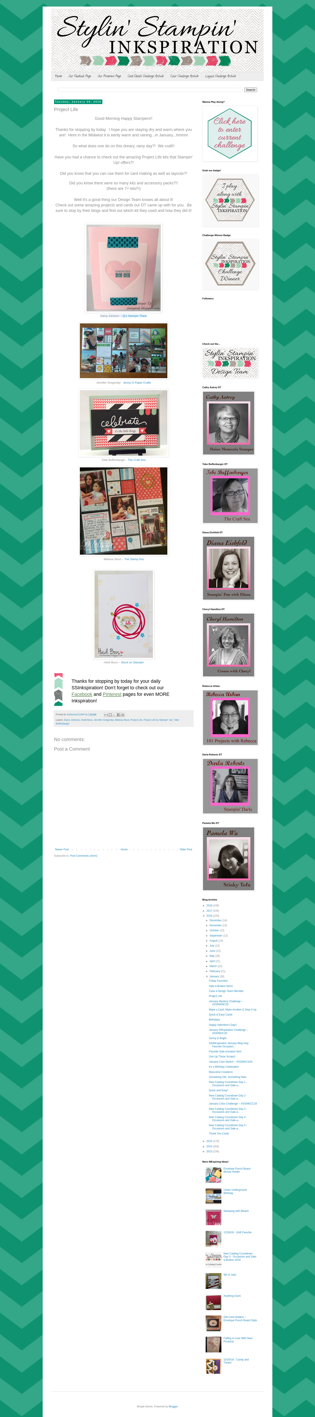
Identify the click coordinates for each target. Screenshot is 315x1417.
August (214, 940)
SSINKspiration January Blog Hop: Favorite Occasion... (229, 1045)
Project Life (136, 720)
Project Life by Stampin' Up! (158, 720)
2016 (209, 915)
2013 (209, 1151)
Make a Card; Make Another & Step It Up (232, 1009)
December (216, 920)
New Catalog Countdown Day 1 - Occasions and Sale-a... (228, 1084)
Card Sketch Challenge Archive (146, 76)
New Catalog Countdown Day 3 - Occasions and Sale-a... (228, 1110)
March (214, 966)
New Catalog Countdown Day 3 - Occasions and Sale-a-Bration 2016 (240, 1256)
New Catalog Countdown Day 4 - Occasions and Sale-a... (228, 1119)
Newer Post (62, 849)
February (215, 971)
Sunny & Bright (217, 1038)
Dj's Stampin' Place (134, 315)
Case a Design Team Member (226, 991)
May (212, 955)
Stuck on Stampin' (132, 662)
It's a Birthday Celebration (224, 1066)
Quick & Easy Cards (220, 1014)
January (215, 976)
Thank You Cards (219, 1133)
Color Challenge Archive (184, 76)
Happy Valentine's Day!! (223, 1024)
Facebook (82, 694)
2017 (209, 910)
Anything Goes (232, 1295)
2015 (209, 1141)
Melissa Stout (122, 720)
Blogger (173, 1406)
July (212, 945)
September (216, 935)
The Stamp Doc (134, 559)
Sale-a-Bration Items (221, 986)
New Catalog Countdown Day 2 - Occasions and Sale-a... (228, 1097)
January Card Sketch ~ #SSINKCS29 (230, 1061)
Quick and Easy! (218, 1090)
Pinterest (112, 694)
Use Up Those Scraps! (222, 1056)
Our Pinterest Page (109, 76)
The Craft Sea (137, 459)
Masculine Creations (221, 1072)
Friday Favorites (218, 980)
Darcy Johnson (72, 720)
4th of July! (230, 1274)
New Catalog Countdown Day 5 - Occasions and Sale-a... (228, 1127)
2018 (209, 905)
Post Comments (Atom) (83, 855)
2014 (209, 1146)
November (216, 925)
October (215, 930)
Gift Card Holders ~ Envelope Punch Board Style (240, 1319)
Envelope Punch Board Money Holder (237, 1170)
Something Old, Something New (227, 1077)
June (213, 950)
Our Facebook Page (79, 76)
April (212, 961)
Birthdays (214, 1019)
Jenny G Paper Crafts (137, 382)
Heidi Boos (87, 720)
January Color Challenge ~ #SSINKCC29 (233, 1103)
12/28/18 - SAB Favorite (238, 1232)
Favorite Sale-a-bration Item (225, 1051)
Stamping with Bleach (236, 1211)
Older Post (186, 849)
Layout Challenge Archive (220, 76)
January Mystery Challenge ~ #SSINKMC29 (226, 1003)
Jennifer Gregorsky (104, 720)
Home (58, 76)
